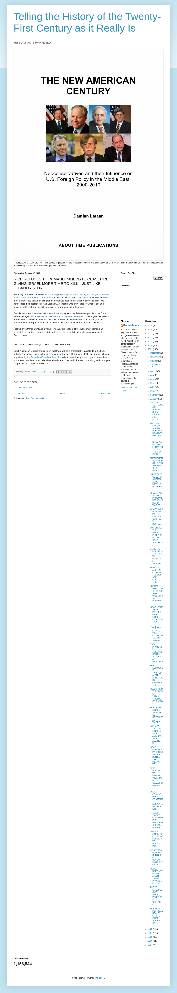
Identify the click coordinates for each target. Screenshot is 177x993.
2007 (150, 933)
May (152, 383)
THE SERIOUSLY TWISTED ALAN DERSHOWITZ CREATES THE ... (156, 675)
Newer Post (19, 393)
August (153, 371)
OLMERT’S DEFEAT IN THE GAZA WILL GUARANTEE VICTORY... (156, 556)
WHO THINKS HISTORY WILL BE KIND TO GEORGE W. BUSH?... (156, 516)
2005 (150, 941)
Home (62, 393)
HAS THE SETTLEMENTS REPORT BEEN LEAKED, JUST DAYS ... (156, 411)
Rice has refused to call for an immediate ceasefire (56, 316)
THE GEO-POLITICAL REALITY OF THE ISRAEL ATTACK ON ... (156, 915)
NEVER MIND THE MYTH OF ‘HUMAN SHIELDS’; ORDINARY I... (156, 696)
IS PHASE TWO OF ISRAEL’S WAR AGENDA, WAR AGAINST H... (156, 735)
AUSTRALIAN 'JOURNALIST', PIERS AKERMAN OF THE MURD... (156, 464)
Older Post (105, 393)
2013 (150, 333)
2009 (150, 349)
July (152, 375)
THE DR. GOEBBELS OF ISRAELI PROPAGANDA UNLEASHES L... (156, 896)
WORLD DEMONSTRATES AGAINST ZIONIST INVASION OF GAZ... (156, 876)
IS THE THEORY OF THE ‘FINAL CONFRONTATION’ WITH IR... (156, 633)
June (152, 379)
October (154, 361)
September (155, 365)
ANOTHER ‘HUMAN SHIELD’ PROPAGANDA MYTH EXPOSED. (156, 429)
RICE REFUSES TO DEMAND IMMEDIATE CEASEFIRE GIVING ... (156, 778)
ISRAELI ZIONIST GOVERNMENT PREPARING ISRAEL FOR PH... (156, 820)
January (154, 399)
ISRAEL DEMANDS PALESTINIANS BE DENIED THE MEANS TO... (156, 756)
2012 (150, 337)
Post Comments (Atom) (36, 398)
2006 (150, 937)
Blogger (100, 978)
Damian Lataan (131, 325)
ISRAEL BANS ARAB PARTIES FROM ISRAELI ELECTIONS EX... (156, 614)
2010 (150, 345)
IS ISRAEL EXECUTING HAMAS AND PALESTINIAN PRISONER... (156, 594)
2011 (150, 341)
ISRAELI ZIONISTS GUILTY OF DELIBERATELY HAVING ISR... (156, 838)
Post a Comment (25, 387)
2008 (150, 929)
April (152, 387)
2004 (150, 945)
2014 (150, 329)
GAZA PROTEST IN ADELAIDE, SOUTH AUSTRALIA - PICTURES (156, 653)
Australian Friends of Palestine (46, 357)
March (153, 391)
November (155, 357)
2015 (150, 325)
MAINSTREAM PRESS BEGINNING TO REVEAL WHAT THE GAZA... (156, 857)
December (155, 353)
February (154, 395)
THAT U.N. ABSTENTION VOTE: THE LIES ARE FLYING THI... (156, 574)
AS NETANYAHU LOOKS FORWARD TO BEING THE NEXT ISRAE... (156, 446)
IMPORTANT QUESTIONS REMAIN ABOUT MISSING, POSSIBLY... (156, 481)
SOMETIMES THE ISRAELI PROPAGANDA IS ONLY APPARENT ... (156, 536)
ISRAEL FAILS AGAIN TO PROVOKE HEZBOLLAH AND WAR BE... (156, 499)
